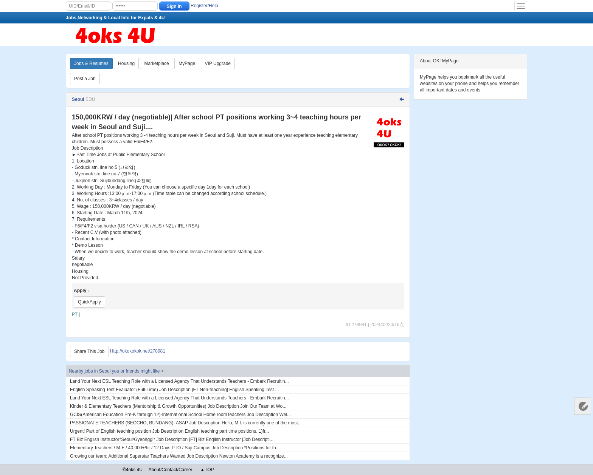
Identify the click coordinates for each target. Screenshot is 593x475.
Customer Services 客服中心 (582, 406)
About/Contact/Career (170, 469)
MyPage (187, 63)
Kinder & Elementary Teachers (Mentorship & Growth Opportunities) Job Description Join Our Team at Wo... (178, 406)
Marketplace (156, 63)
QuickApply (89, 302)
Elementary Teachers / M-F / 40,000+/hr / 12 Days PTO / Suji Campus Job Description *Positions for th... (175, 447)
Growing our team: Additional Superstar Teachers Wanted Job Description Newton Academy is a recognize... (179, 456)
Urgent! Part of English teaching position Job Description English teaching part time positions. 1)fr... (169, 431)
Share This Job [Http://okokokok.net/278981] (89, 351)
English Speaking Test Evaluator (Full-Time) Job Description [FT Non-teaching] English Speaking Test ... (174, 389)
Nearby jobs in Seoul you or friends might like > (116, 371)
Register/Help (204, 5)
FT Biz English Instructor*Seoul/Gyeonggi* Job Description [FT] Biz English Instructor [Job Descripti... (171, 439)
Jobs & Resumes (91, 63)
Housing (126, 63)
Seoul (78, 99)
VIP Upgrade (218, 63)
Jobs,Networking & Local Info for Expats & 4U (115, 17)
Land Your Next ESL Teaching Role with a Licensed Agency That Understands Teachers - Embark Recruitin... (179, 381)
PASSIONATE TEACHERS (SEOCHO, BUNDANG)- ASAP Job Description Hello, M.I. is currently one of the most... (186, 422)
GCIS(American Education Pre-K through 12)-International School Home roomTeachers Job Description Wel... (180, 414)
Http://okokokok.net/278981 (137, 351)
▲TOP (207, 469)
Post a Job (85, 78)
